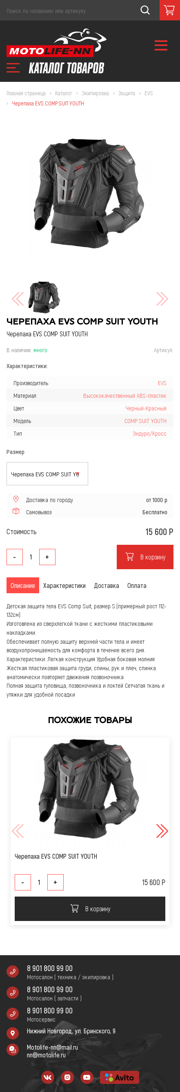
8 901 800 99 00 (50, 968)
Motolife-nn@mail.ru (52, 1047)
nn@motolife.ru (46, 1055)
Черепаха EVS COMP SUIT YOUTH (56, 856)
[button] (161, 831)
